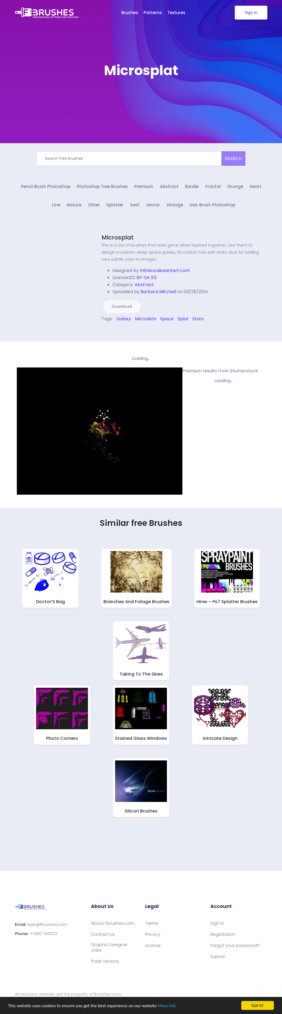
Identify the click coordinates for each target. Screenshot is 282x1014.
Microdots (145, 319)
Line (56, 205)
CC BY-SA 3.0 (143, 277)
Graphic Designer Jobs (109, 947)
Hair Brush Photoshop (212, 205)
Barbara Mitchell (158, 292)
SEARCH (233, 158)
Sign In (251, 12)
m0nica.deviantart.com (165, 270)
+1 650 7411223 (43, 933)
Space (167, 319)
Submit (217, 956)
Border (192, 186)
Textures (176, 12)
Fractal (213, 186)
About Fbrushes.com (112, 923)
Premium (143, 186)
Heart (255, 186)
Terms (151, 923)
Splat (183, 319)
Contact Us (103, 934)
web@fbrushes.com (47, 924)
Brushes (129, 12)
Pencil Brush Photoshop (45, 186)
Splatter (114, 205)
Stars (198, 319)
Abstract (169, 186)
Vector (153, 205)
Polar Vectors (105, 961)
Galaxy (123, 319)
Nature (74, 205)
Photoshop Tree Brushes (102, 186)
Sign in (217, 923)
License (153, 945)
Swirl (135, 205)
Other (94, 205)
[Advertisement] (141, 95)
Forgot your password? (234, 945)
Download (122, 306)
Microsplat (118, 237)
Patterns (153, 12)
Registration (223, 934)
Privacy (152, 934)
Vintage (174, 205)
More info (167, 1006)
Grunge (235, 186)
